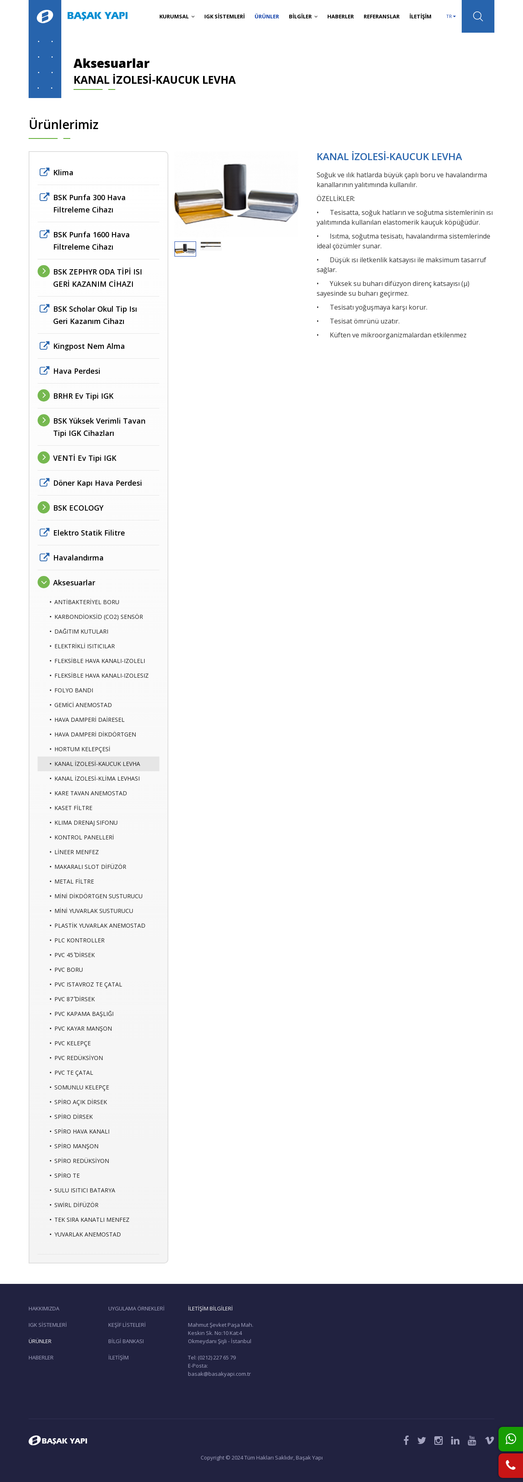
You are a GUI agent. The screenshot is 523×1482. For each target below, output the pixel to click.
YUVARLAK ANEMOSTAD (85, 1234)
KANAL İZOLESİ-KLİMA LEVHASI (95, 778)
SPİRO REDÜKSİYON (79, 1161)
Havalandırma (78, 557)
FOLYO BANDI (71, 690)
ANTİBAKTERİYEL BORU (84, 602)
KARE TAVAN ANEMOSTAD (88, 793)
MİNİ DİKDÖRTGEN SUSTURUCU (96, 896)
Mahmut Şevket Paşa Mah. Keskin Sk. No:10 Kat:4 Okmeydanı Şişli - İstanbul (220, 1333)
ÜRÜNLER (267, 16)
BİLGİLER (303, 16)
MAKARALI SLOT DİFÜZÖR (88, 867)
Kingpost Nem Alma (89, 346)
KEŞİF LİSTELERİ (127, 1324)
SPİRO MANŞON (74, 1146)
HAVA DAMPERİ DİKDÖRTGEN (93, 734)
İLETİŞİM (420, 16)
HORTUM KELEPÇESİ (80, 749)
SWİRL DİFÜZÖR (74, 1205)
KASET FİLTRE (71, 808)
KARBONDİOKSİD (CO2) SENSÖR (96, 617)
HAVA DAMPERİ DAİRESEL (87, 720)
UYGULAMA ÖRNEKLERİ (136, 1308)
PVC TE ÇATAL (71, 1073)
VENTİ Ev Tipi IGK (84, 458)
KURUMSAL (176, 16)
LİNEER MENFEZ (74, 852)
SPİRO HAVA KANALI (80, 1131)
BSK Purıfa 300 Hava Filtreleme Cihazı (89, 203)
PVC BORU (66, 970)
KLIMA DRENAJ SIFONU (84, 823)
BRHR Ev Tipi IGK (83, 396)
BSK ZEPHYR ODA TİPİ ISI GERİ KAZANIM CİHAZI (97, 278)
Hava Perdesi (77, 371)
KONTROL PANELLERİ (82, 837)
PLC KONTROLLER (77, 940)
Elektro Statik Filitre (89, 533)
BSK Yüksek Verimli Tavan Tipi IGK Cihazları (99, 427)
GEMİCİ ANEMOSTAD (81, 705)
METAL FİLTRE (72, 881)
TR (451, 16)
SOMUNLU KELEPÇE (79, 1087)
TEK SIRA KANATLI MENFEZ (90, 1220)
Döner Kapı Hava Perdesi (97, 483)
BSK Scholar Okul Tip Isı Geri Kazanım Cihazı (95, 315)
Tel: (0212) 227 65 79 (212, 1357)
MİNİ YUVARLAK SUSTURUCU (91, 911)
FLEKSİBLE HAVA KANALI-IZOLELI (97, 661)
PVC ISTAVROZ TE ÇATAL (86, 984)
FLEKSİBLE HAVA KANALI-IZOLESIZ (99, 676)
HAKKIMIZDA (44, 1308)
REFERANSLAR (382, 16)
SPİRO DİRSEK (71, 1117)
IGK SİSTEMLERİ (224, 16)
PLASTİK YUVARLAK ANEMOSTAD (97, 926)
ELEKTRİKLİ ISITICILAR (82, 646)
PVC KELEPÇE (70, 1043)
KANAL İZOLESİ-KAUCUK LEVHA (95, 764)
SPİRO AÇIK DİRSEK (78, 1102)
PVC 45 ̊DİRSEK (72, 955)
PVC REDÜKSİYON (76, 1058)
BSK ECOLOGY (78, 508)
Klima (63, 172)
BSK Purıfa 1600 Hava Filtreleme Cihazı (91, 241)
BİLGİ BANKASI (126, 1341)
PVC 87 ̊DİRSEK (72, 999)
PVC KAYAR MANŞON (81, 1028)
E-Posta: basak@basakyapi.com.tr (219, 1369)
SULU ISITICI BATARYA (82, 1190)
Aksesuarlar (74, 582)
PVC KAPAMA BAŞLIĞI (82, 1014)
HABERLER (340, 16)
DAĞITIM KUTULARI (79, 631)
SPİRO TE (65, 1176)
